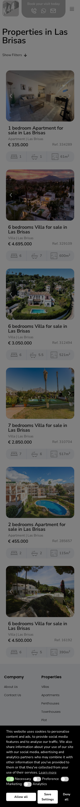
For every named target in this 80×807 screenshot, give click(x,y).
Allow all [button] (21, 797)
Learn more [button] (48, 772)
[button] (10, 779)
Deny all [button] (66, 796)
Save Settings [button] (48, 796)
